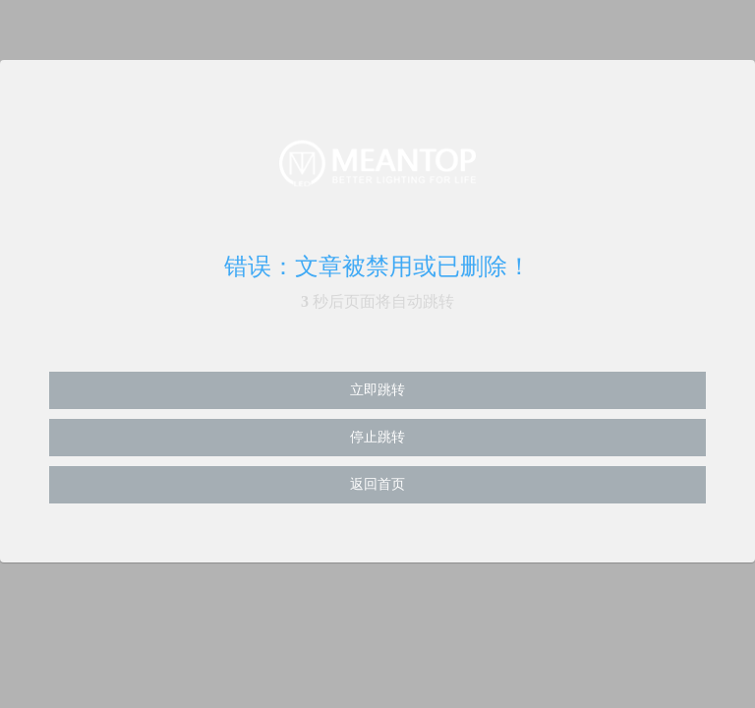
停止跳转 (377, 437)
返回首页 (377, 484)
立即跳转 (377, 390)
